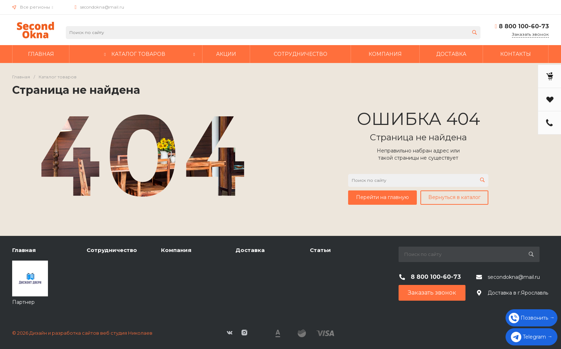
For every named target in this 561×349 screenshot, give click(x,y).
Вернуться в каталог (454, 197)
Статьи (320, 250)
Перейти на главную (382, 197)
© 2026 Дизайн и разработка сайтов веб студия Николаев (82, 333)
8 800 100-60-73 (524, 26)
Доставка (250, 250)
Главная (24, 250)
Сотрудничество (112, 250)
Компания (176, 250)
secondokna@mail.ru (102, 7)
